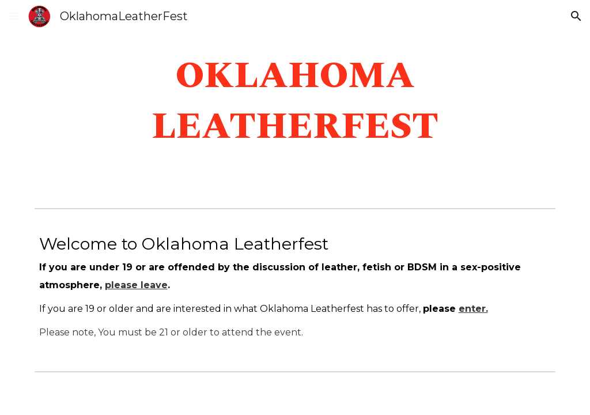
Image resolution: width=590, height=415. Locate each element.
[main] (295, 101)
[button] (14, 16)
